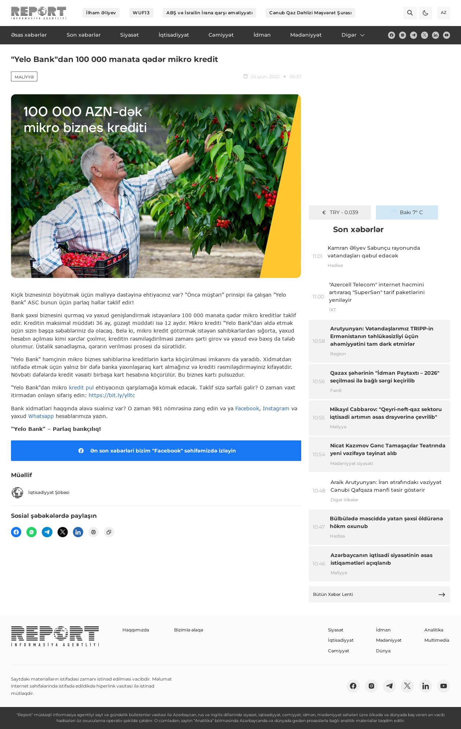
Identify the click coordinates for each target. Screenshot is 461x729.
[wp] (31, 532)
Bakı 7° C (407, 212)
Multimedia (436, 640)
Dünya (383, 650)
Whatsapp (41, 416)
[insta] (402, 35)
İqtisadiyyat (341, 640)
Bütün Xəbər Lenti (379, 594)
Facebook (247, 408)
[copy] (109, 532)
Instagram (277, 408)
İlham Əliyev (101, 12)
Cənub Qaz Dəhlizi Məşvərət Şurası (310, 12)
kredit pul (81, 387)
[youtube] (446, 35)
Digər (354, 35)
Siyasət (335, 630)
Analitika (433, 630)
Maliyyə (24, 77)
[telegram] (413, 35)
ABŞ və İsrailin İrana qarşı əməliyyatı (209, 12)
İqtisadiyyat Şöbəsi (40, 492)
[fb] (391, 35)
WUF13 (141, 12)
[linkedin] (435, 35)
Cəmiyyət (338, 650)
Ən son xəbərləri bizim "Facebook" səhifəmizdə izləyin (156, 451)
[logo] (38, 13)
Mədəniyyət (389, 640)
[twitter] (424, 35)
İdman (383, 630)
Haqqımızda (135, 630)
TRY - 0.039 (339, 212)
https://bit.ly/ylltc (112, 395)
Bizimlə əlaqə (188, 630)
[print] (93, 532)
